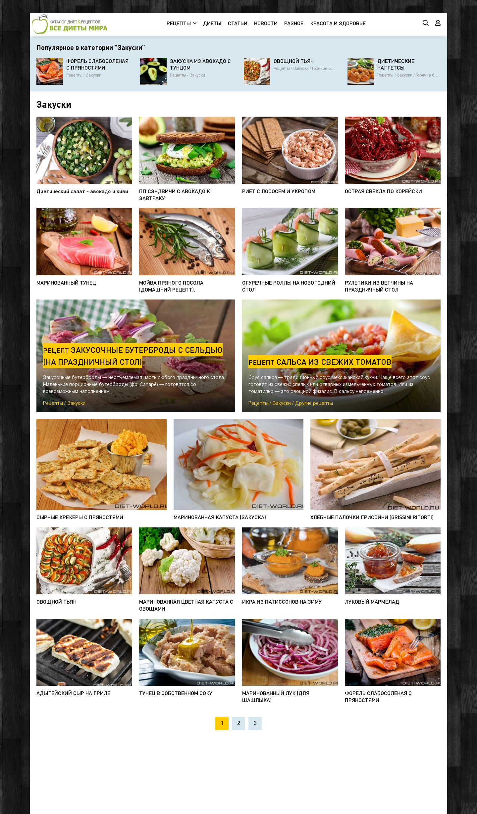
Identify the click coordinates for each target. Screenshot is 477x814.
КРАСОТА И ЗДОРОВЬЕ (338, 23)
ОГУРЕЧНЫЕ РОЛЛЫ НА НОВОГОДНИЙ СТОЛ (288, 286)
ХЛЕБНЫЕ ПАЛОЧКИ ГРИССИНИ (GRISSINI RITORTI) (372, 517)
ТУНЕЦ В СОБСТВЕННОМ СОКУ (175, 693)
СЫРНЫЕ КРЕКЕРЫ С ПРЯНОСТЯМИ (79, 517)
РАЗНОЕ (293, 23)
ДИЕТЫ (212, 23)
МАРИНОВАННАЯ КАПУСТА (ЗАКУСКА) (220, 517)
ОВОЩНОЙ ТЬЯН (56, 601)
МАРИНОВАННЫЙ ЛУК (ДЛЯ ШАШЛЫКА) (275, 696)
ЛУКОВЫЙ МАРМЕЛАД (372, 601)
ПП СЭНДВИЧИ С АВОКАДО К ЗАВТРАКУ (174, 194)
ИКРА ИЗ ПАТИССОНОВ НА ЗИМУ (282, 601)
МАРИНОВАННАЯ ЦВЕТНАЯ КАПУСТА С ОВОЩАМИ (186, 605)
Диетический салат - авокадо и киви (82, 191)
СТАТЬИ (237, 23)
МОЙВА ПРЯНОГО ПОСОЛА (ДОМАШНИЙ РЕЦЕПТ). (171, 286)
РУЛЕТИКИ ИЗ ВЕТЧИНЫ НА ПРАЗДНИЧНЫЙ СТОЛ (379, 286)
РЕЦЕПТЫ (179, 23)
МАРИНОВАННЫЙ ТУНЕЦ (66, 282)
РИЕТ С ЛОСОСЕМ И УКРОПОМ (278, 191)
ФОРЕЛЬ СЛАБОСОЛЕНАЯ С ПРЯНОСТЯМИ (378, 696)
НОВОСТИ (266, 23)
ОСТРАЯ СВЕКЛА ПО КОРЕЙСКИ (383, 191)
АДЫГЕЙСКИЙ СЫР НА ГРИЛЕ (73, 693)
